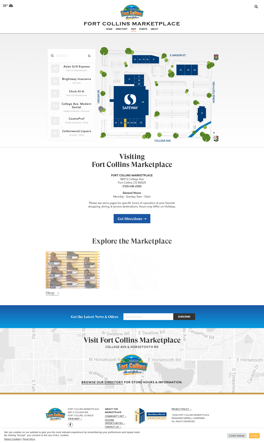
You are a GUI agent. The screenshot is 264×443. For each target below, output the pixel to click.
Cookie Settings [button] (236, 435)
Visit (133, 29)
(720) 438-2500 (132, 186)
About (154, 29)
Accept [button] (254, 435)
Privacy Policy (180, 409)
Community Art (114, 416)
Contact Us (112, 427)
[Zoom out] (214, 137)
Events (143, 29)
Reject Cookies (12, 439)
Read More (29, 439)
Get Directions (130, 219)
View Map (73, 419)
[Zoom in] (214, 132)
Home (109, 29)
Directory (121, 29)
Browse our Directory (102, 382)
